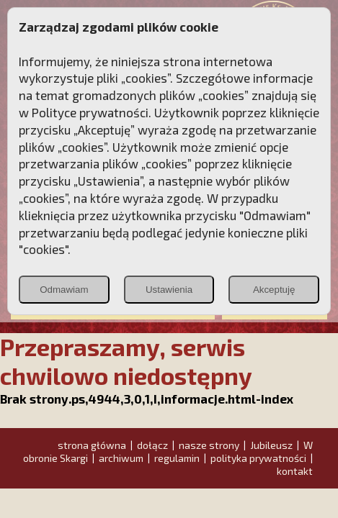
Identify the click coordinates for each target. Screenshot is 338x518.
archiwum (121, 458)
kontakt (295, 471)
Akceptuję (274, 289)
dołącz (152, 445)
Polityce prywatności (90, 112)
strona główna (92, 445)
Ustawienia (169, 289)
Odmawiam (64, 289)
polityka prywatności (258, 458)
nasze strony (209, 445)
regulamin (177, 458)
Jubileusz (271, 445)
